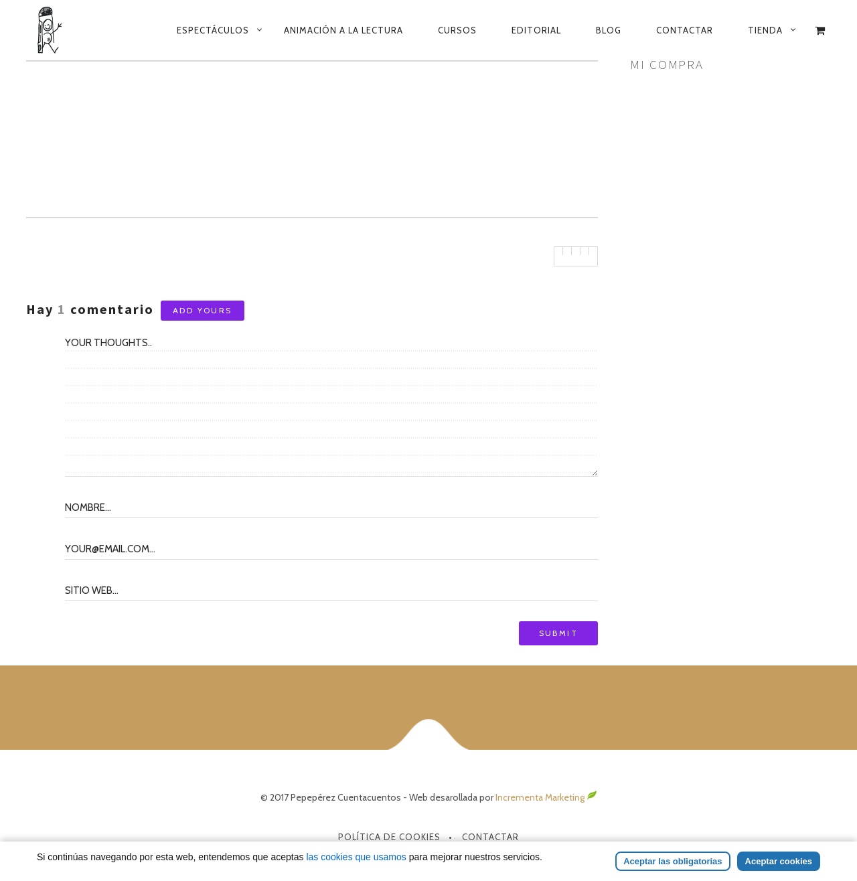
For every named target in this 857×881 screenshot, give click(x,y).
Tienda (765, 30)
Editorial (536, 30)
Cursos (457, 30)
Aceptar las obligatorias (672, 861)
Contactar (684, 30)
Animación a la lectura (343, 30)
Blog (608, 30)
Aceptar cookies (778, 861)
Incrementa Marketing (546, 797)
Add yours (202, 310)
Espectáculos (213, 30)
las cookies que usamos (356, 857)
